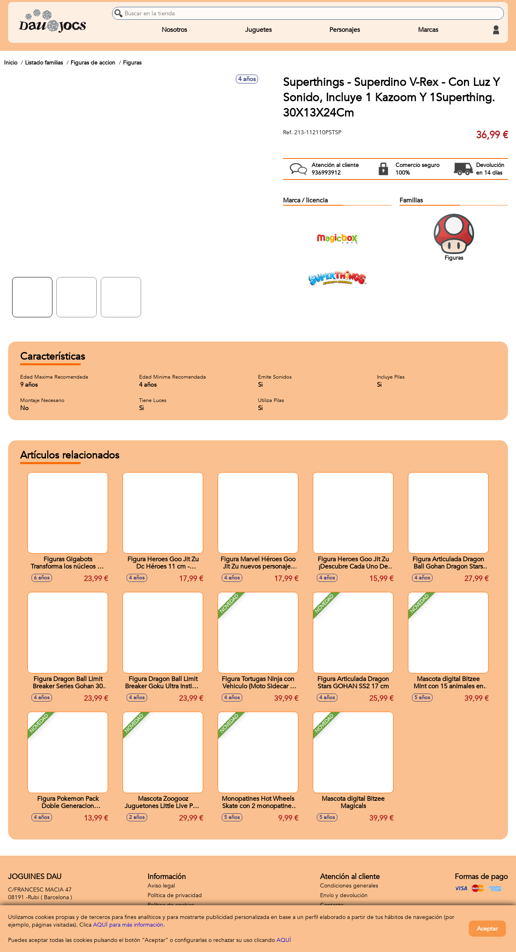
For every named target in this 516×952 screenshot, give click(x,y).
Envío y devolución (344, 895)
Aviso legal (161, 886)
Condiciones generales (349, 886)
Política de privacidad (175, 895)
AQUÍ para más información (128, 925)
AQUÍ (284, 940)
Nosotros (174, 29)
